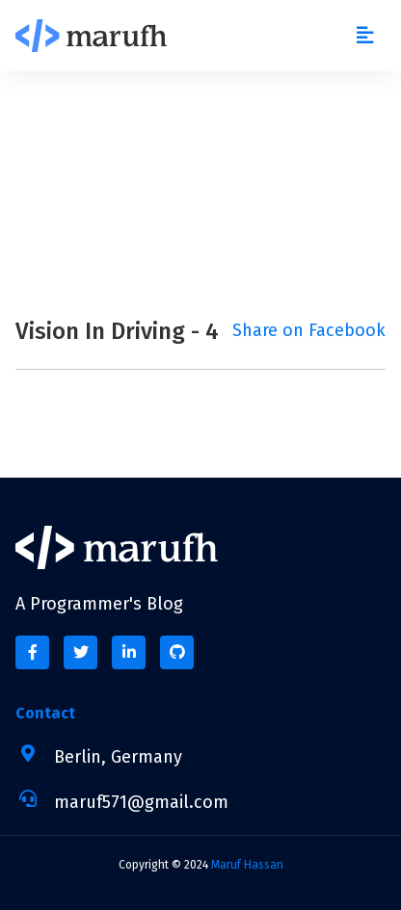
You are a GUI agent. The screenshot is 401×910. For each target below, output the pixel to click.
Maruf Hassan (247, 864)
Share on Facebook (309, 330)
